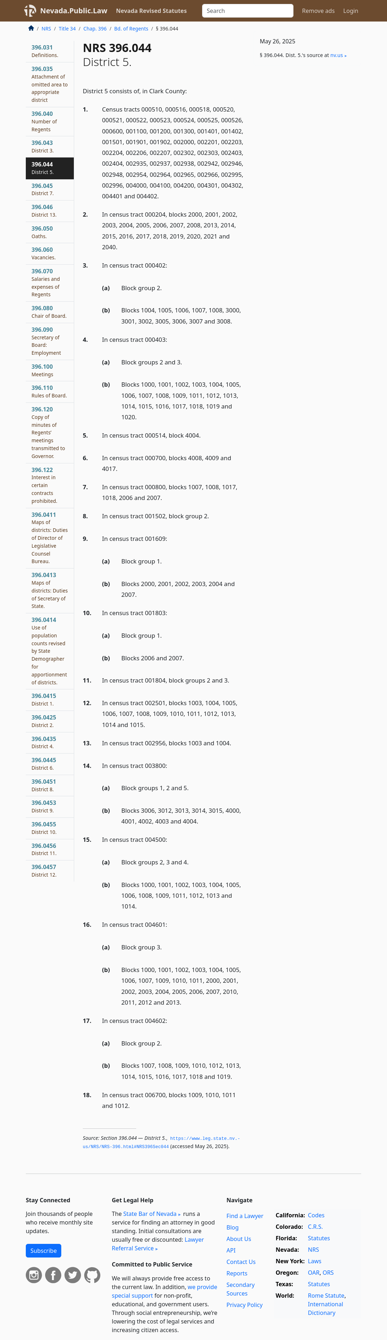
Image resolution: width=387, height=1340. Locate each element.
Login (350, 11)
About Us (238, 1239)
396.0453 (44, 806)
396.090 (46, 341)
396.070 (46, 282)
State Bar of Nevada (150, 1214)
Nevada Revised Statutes (151, 11)
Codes (316, 1215)
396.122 (44, 485)
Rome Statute (326, 1295)
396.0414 (49, 650)
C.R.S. (315, 1227)
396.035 (50, 84)
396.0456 (44, 849)
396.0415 (44, 699)
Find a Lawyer (244, 1216)
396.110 (49, 391)
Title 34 (67, 28)
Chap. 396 (95, 28)
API (230, 1250)
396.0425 (44, 720)
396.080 (49, 311)
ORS (328, 1273)
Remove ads (318, 11)
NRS (46, 28)
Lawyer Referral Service (158, 1244)
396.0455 (44, 827)
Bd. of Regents (131, 28)
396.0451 (44, 785)
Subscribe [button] (43, 1251)
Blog (232, 1227)
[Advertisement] (307, 120)
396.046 (44, 210)
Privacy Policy (244, 1305)
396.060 (44, 253)
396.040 (44, 121)
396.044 (43, 167)
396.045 (43, 189)
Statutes (319, 1238)
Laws (314, 1261)
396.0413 (50, 590)
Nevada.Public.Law (74, 10)
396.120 (48, 432)
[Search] (247, 11)
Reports (237, 1273)
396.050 (42, 232)
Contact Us (240, 1262)
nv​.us (336, 55)
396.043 (43, 146)
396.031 (45, 50)
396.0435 (44, 742)
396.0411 (50, 538)
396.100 (42, 370)
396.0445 (44, 763)
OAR (313, 1273)
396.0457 (44, 870)
